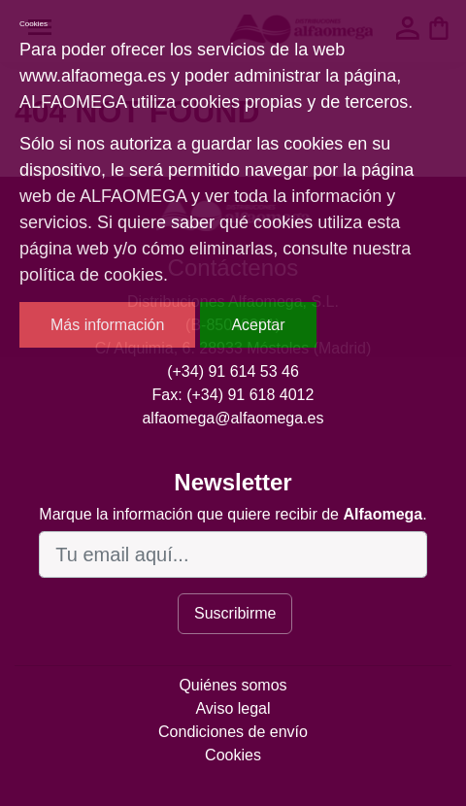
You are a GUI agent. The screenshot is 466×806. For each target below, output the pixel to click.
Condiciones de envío (233, 731)
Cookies (233, 755)
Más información (107, 325)
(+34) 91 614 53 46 (233, 371)
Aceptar (257, 325)
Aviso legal (232, 708)
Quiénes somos (232, 685)
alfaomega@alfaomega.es (232, 418)
